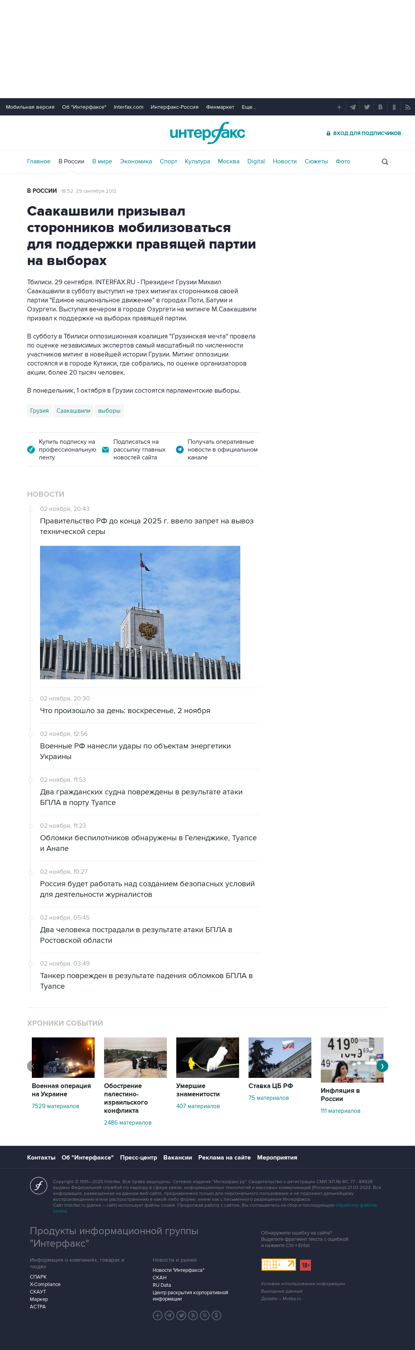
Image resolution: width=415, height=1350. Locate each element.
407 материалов (198, 1106)
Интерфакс (207, 133)
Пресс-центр (138, 1158)
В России (71, 161)
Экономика (136, 161)
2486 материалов (128, 1122)
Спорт (168, 161)
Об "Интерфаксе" (84, 107)
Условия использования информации (303, 1284)
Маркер (39, 1299)
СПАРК (38, 1277)
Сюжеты (316, 161)
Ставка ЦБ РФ (271, 1086)
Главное (39, 161)
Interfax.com (128, 107)
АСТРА (38, 1307)
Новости (285, 161)
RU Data (162, 1285)
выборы (109, 410)
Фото (343, 161)
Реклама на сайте (224, 1158)
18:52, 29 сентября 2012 (89, 191)
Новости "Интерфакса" (178, 1270)
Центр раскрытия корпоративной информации (190, 1296)
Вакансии (177, 1158)
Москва (228, 161)
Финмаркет (220, 107)
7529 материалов (55, 1106)
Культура (197, 161)
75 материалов (269, 1097)
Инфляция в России (340, 1095)
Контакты (41, 1158)
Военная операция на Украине (61, 1090)
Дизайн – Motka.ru (281, 1299)
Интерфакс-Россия (175, 107)
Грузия (39, 410)
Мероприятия (277, 1158)
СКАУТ (38, 1292)
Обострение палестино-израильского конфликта (126, 1098)
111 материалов (340, 1110)
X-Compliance (45, 1284)
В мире (102, 161)
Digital (256, 161)
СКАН (159, 1278)
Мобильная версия (30, 107)
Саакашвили (73, 410)
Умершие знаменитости (198, 1090)
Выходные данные (282, 1291)
